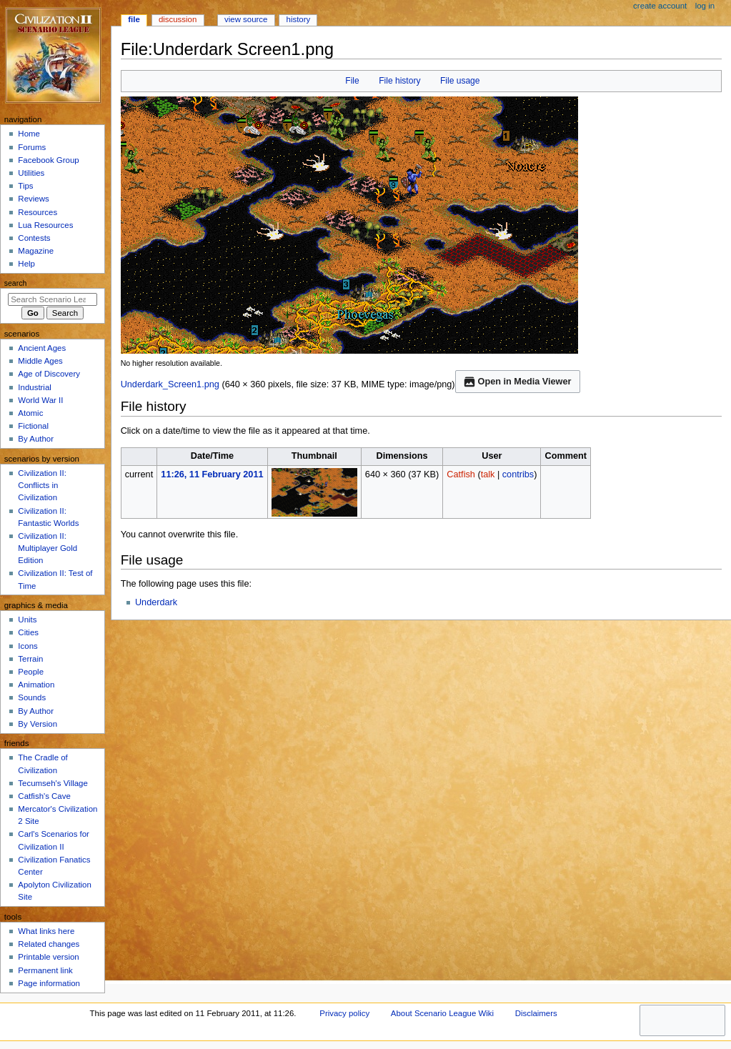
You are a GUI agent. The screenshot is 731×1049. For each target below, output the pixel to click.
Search (15, 283)
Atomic (30, 413)
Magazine (36, 251)
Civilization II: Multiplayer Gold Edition (47, 548)
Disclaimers (536, 1013)
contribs (518, 474)
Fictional (33, 426)
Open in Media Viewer (518, 381)
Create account (660, 5)
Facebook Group (48, 160)
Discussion (178, 19)
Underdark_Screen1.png (170, 384)
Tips (25, 186)
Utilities (31, 173)
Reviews (33, 198)
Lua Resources (45, 225)
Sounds (32, 697)
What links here (46, 931)
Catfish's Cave (44, 796)
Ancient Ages (42, 348)
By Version (37, 724)
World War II (40, 400)
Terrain (30, 659)
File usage (460, 81)
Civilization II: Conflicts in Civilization (42, 485)
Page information (49, 983)
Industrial (34, 387)
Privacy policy (344, 1013)
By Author (36, 438)
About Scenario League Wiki (442, 1013)
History (299, 19)
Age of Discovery (49, 373)
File (352, 81)
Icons (27, 646)
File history (399, 81)
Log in (705, 5)
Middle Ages (40, 361)
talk (488, 474)
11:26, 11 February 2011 (212, 474)
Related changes (48, 944)
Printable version (48, 957)
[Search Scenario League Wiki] (52, 299)
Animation (36, 684)
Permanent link (45, 970)
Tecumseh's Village (52, 783)
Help (26, 263)
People (31, 671)
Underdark (156, 602)
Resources (37, 212)
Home (29, 133)
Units (27, 619)
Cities (28, 632)
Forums (32, 147)
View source (245, 19)
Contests (34, 238)
